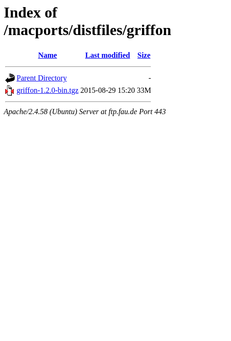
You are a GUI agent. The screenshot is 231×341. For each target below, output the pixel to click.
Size (144, 55)
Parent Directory (42, 78)
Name (47, 55)
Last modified (107, 55)
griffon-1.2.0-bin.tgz (48, 90)
